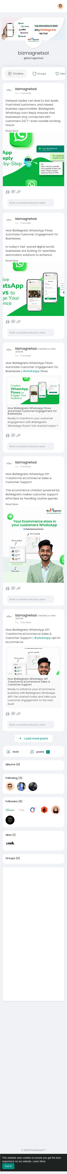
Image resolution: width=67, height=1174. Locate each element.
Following (12, 778)
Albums (10, 764)
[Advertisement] (33, 900)
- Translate (24, 93)
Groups (10, 858)
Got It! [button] (8, 1166)
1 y (16, 93)
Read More (12, 130)
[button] (60, 6)
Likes (9, 834)
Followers (12, 801)
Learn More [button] (39, 1161)
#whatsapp (31, 371)
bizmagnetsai (33, 53)
